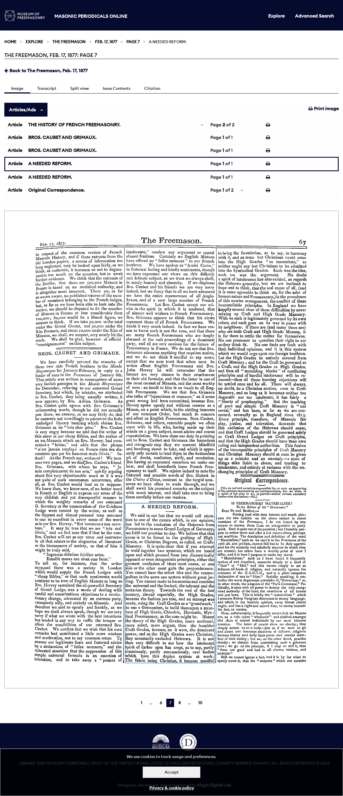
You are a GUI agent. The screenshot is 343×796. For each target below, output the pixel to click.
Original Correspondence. (56, 190)
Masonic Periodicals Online (90, 16)
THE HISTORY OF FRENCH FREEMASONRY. (74, 124)
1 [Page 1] (141, 702)
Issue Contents (116, 88)
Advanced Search (314, 16)
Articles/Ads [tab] (22, 110)
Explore (276, 16)
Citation (152, 88)
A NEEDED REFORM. (50, 163)
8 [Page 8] (179, 702)
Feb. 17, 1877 (106, 41)
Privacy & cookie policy (171, 788)
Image (17, 88)
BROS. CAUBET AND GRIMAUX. (62, 137)
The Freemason (68, 41)
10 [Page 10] (200, 702)
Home (10, 41)
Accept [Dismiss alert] (172, 772)
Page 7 (133, 41)
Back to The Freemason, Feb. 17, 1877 (45, 70)
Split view (79, 88)
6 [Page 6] (161, 702)
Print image (323, 108)
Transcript (46, 88)
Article (15, 124)
